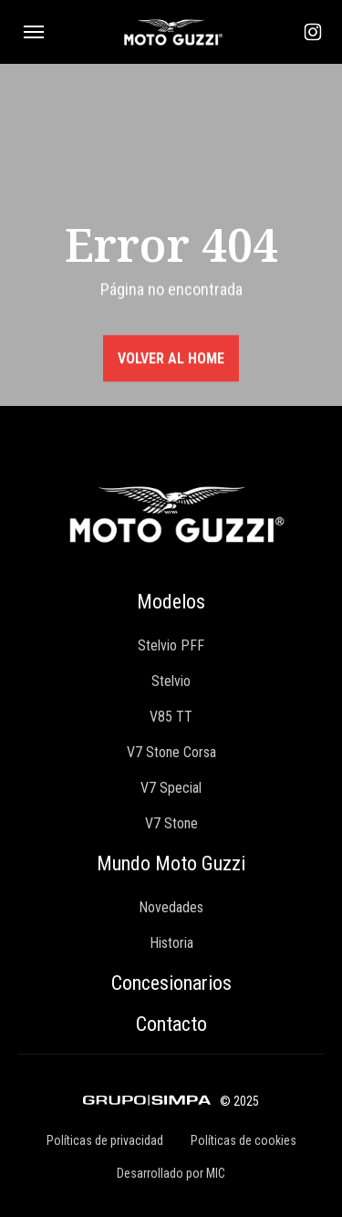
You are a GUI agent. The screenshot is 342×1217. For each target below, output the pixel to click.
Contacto (171, 1024)
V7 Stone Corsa (171, 752)
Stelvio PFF (171, 645)
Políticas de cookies (243, 1140)
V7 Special (171, 787)
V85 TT (171, 716)
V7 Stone (171, 823)
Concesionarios (171, 983)
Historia (171, 943)
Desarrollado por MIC (171, 1173)
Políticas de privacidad (105, 1140)
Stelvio (171, 681)
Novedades (171, 907)
